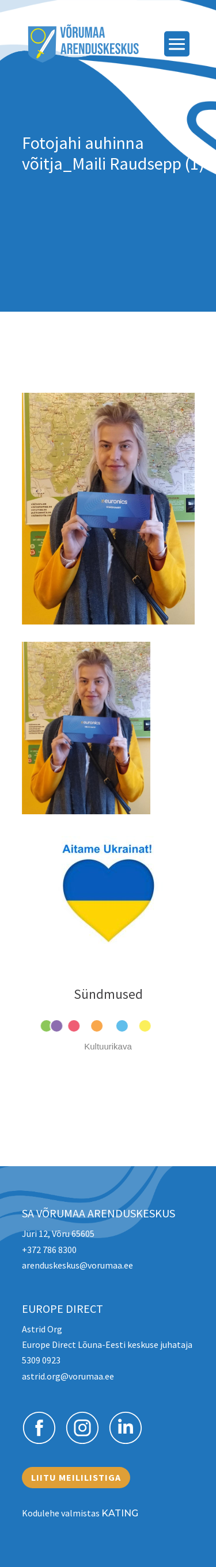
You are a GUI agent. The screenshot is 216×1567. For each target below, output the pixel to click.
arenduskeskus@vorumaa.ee (77, 1265)
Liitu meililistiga (76, 1477)
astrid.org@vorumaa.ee (68, 1376)
